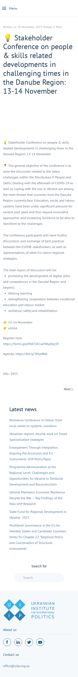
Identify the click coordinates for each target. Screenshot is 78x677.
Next (68, 389)
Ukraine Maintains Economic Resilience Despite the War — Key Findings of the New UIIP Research (37, 498)
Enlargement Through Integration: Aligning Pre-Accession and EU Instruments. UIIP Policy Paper (33, 453)
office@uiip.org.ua (16, 666)
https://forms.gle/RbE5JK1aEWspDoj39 (31, 344)
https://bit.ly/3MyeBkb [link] (31, 354)
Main (59, 27)
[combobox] (39, 577)
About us (9, 629)
